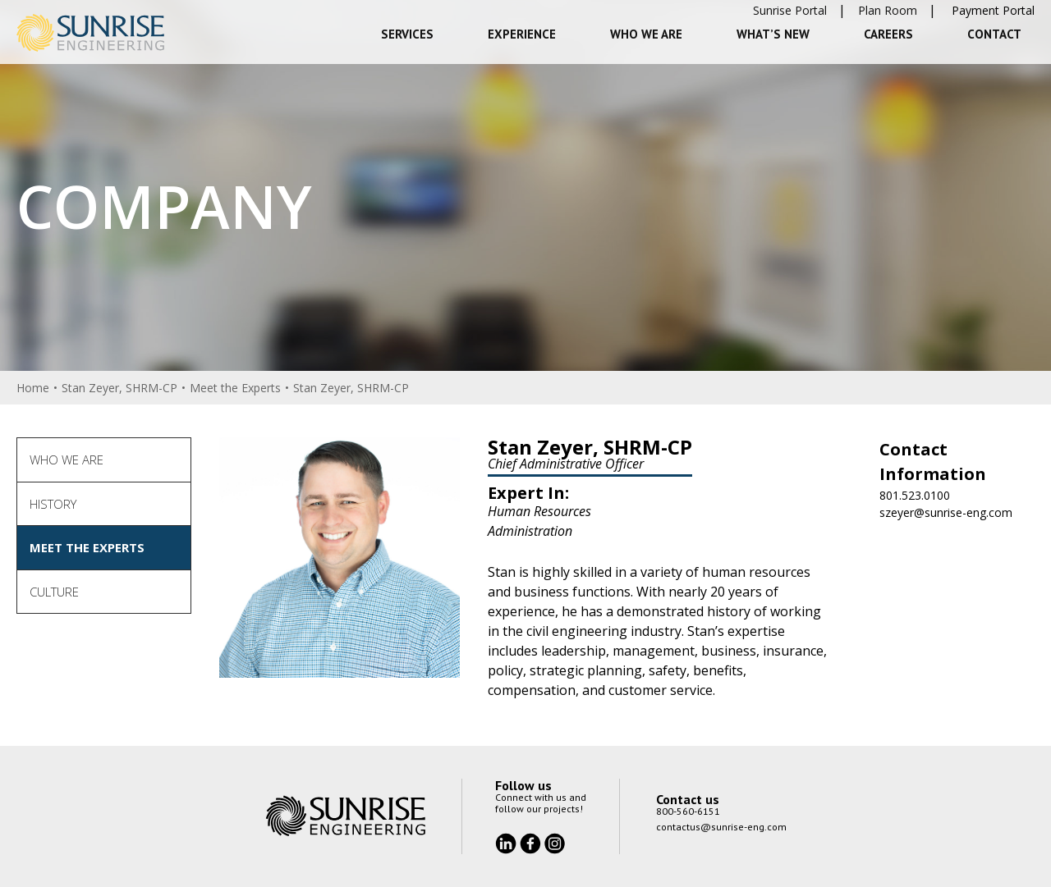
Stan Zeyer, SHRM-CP (119, 387)
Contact (994, 34)
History (53, 504)
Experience (522, 34)
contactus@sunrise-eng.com (721, 827)
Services (407, 34)
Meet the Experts (235, 387)
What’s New (773, 34)
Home (32, 387)
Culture (54, 591)
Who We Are (646, 34)
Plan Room (887, 10)
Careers (888, 34)
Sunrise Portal (790, 10)
